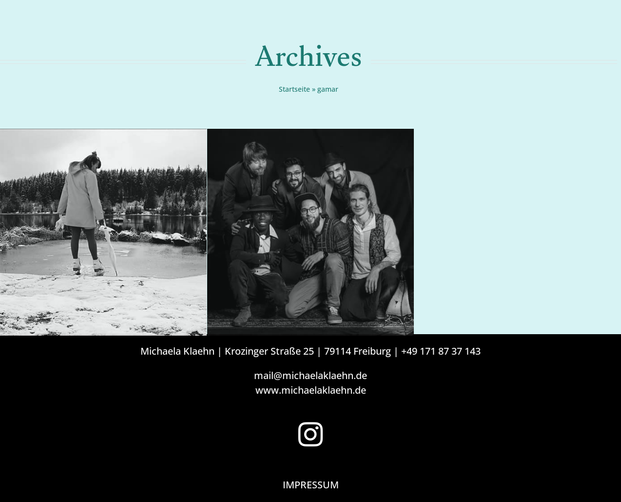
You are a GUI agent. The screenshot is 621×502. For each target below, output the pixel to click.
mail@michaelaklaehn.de (310, 375)
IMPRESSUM (311, 484)
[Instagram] (310, 434)
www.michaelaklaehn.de (310, 390)
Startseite (294, 89)
